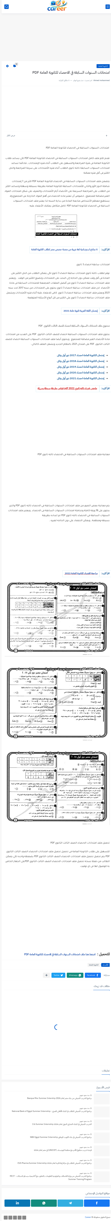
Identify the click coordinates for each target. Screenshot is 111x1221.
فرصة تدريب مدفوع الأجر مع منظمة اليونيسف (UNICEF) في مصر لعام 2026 (61, 1150)
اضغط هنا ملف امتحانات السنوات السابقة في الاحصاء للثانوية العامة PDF (58, 954)
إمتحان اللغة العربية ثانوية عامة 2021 (79, 311)
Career (86, 1217)
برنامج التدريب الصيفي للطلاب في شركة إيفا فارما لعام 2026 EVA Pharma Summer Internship (53, 1163)
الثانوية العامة (101, 66)
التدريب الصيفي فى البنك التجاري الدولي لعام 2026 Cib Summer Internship (60, 1124)
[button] (91, 975)
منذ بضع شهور (83, 1095)
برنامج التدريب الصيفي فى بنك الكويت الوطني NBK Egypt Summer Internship (59, 1137)
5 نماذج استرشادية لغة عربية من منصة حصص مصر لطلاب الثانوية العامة (63, 249)
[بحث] (5, 6)
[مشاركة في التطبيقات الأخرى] (44, 975)
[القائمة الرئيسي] (106, 6)
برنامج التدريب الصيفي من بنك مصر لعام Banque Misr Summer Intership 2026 (58, 1098)
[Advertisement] (55, 39)
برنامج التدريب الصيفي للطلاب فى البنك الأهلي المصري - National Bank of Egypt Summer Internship (50, 1111)
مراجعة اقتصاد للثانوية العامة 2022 (79, 573)
